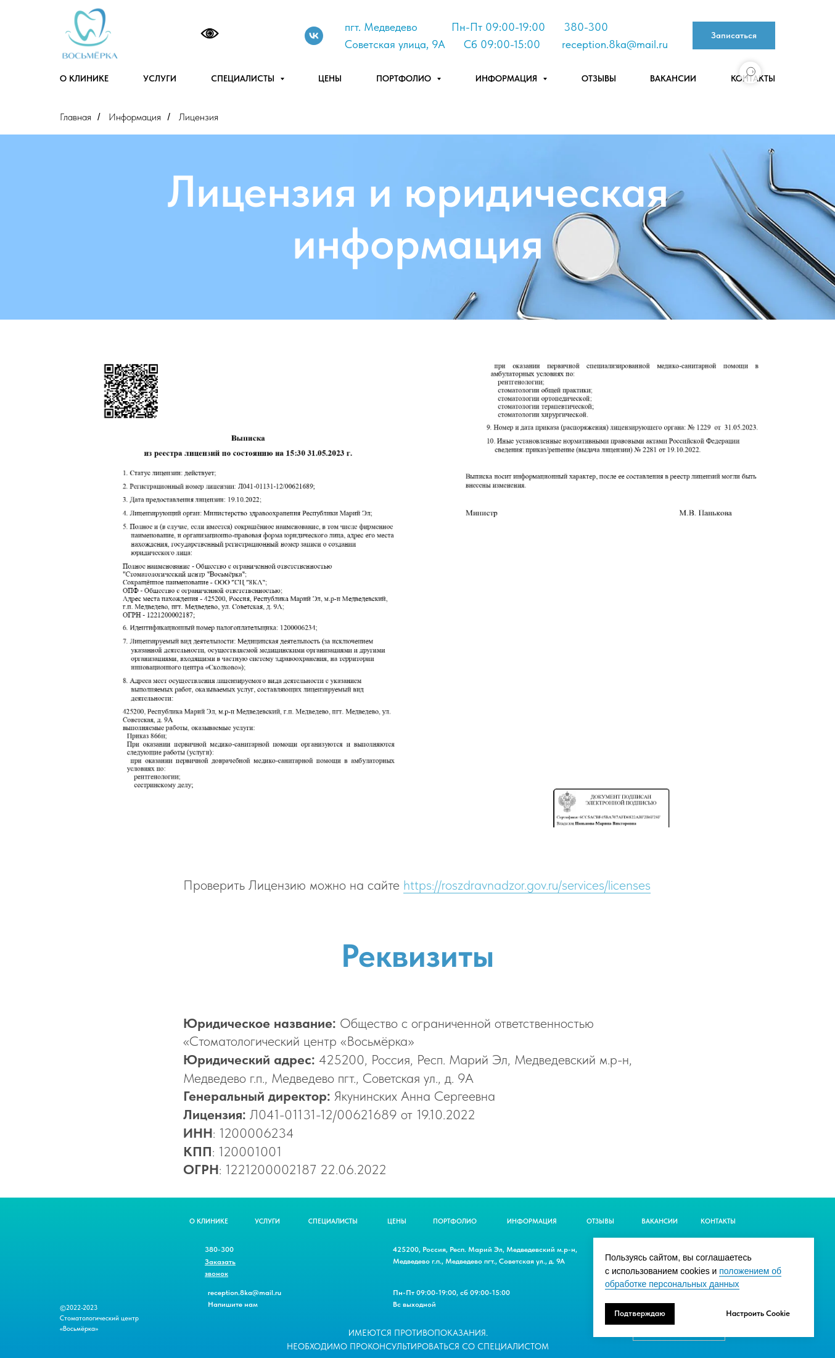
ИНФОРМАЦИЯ (532, 1221)
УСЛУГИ (267, 1221)
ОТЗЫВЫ (600, 1221)
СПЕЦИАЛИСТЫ (333, 1221)
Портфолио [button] (405, 78)
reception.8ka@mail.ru (615, 44)
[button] (734, 35)
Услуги (159, 78)
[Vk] (314, 36)
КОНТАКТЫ (718, 1221)
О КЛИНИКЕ (208, 1221)
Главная (75, 117)
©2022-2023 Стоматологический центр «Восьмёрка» (99, 1318)
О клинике (84, 78)
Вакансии (673, 78)
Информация (135, 117)
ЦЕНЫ (396, 1221)
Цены (330, 78)
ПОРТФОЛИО (455, 1221)
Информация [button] (507, 78)
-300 (596, 26)
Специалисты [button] (244, 78)
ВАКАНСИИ (659, 1221)
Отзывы (599, 78)
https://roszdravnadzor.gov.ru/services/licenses (527, 885)
